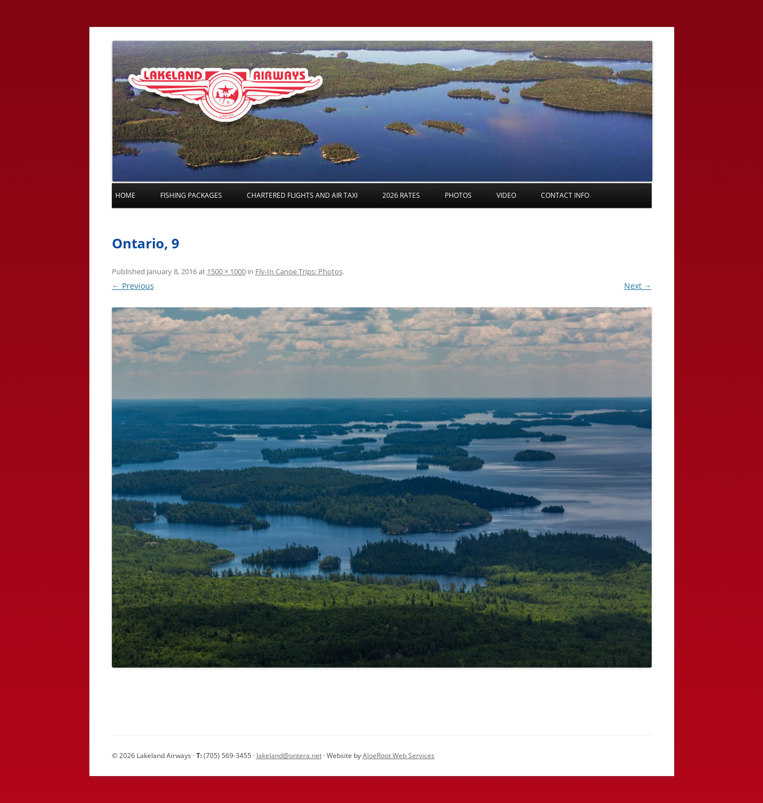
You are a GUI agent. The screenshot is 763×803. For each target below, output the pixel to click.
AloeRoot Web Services (399, 755)
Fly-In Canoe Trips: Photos (298, 271)
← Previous (133, 285)
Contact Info (565, 195)
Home (125, 195)
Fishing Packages (191, 195)
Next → (638, 285)
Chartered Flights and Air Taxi (302, 195)
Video (506, 195)
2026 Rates (401, 195)
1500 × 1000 (226, 271)
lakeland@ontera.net (289, 755)
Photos (458, 195)
